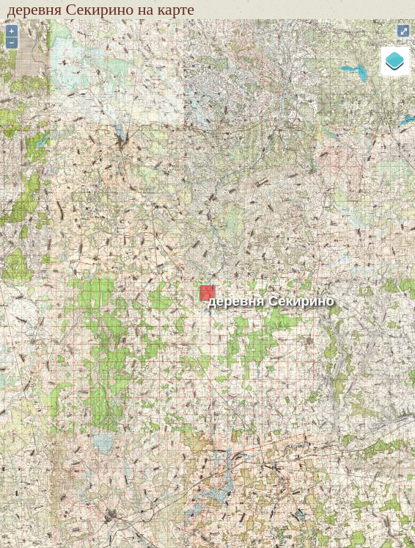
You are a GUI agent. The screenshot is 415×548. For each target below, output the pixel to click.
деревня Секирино (271, 301)
